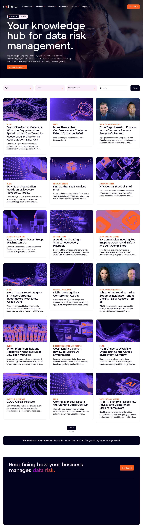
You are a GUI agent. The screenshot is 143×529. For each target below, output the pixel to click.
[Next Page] (71, 428)
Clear (135, 88)
